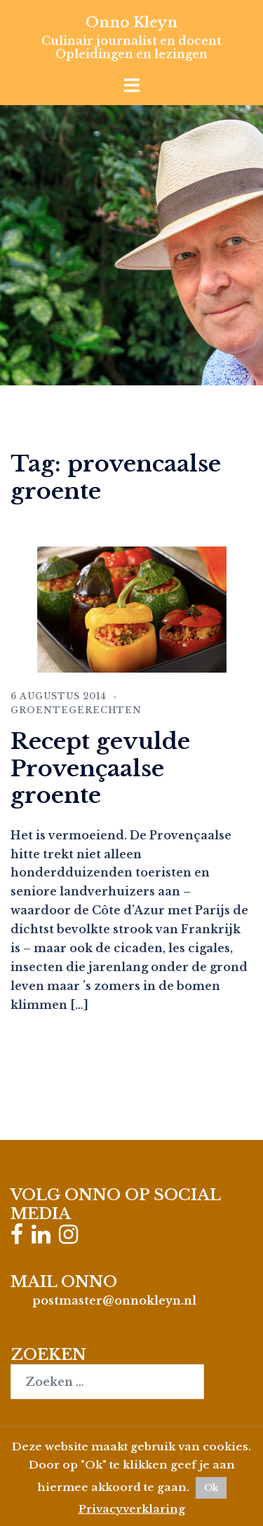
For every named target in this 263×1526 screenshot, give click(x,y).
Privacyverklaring (132, 1508)
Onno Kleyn (131, 22)
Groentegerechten (76, 710)
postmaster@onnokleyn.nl (114, 1300)
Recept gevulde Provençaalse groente (100, 768)
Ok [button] (211, 1488)
